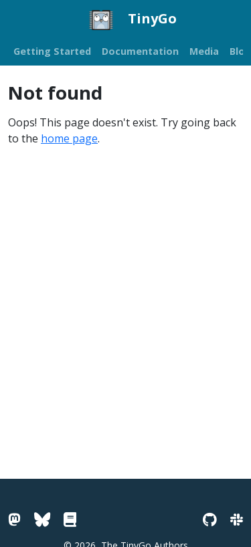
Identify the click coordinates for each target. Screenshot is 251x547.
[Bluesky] (42, 519)
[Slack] (236, 519)
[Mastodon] (14, 519)
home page (69, 138)
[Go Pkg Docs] (70, 519)
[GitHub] (210, 519)
